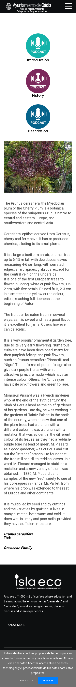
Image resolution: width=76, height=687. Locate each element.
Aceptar (48, 680)
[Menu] (67, 6)
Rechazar (26, 680)
